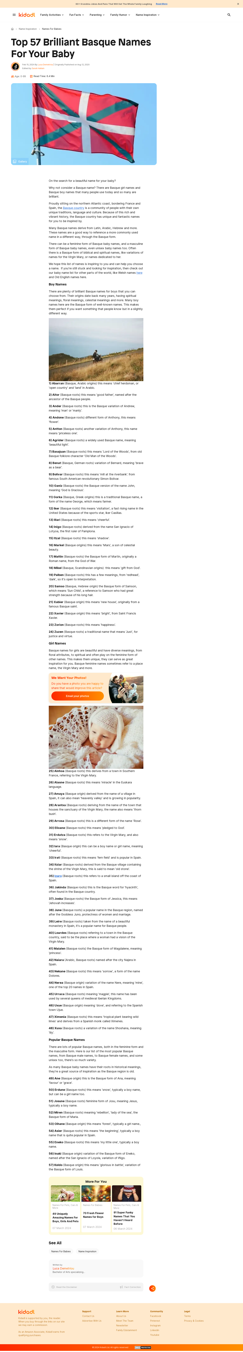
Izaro (58, 877)
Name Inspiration (146, 14)
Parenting (96, 14)
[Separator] (152, 1290)
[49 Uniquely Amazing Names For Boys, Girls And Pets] (65, 1194)
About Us (121, 1317)
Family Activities (50, 14)
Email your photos (71, 697)
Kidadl (13, 29)
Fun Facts (75, 14)
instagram (155, 1327)
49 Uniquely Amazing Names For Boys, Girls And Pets (66, 1219)
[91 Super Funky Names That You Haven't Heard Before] (126, 1195)
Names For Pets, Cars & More (65, 1208)
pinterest (155, 1322)
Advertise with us (91, 1322)
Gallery (22, 163)
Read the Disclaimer (66, 1288)
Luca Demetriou (47, 65)
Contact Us (88, 1317)
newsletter (122, 1327)
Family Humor (118, 14)
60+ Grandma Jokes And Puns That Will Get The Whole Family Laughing (112, 3)
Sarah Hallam (40, 69)
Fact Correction (133, 1288)
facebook (155, 1317)
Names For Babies (92, 1206)
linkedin (154, 1331)
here (139, 274)
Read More (170, 3)
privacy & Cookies (194, 1322)
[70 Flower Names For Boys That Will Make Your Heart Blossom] (96, 1194)
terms (187, 1317)
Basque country (73, 209)
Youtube (154, 1336)
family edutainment (126, 1331)
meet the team (124, 1322)
